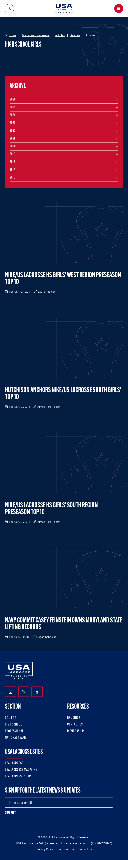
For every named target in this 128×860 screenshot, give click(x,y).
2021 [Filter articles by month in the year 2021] (12, 138)
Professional (14, 731)
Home (12, 35)
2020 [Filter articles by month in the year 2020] (13, 146)
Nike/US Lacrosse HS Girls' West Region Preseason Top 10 (63, 279)
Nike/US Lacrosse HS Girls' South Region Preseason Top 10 (51, 509)
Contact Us (75, 725)
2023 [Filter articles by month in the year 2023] (12, 123)
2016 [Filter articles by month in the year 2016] (12, 178)
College (10, 718)
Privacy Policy (45, 849)
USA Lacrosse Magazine (21, 770)
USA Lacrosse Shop (18, 776)
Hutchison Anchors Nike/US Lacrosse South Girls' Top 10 (63, 394)
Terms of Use (66, 849)
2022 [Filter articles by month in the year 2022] (12, 131)
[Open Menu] (118, 8)
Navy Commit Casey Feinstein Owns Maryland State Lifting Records (63, 624)
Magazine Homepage (36, 35)
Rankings (73, 718)
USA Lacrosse (14, 763)
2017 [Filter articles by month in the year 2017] (12, 170)
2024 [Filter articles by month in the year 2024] (13, 115)
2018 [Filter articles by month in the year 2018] (12, 162)
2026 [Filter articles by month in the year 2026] (13, 99)
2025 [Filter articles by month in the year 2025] (12, 107)
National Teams (15, 738)
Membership (75, 731)
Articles (60, 35)
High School (13, 725)
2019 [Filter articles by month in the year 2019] (12, 154)
